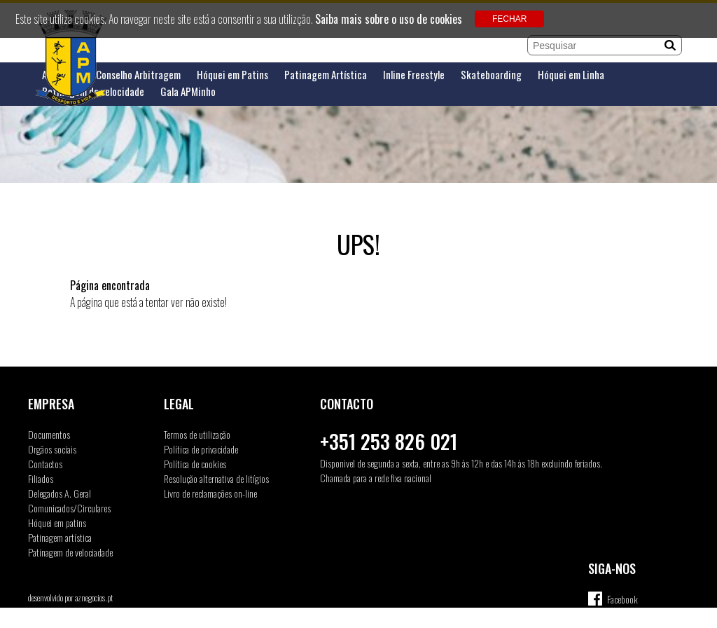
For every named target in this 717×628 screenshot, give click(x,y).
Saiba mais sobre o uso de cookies (388, 19)
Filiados (40, 478)
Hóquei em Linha (571, 74)
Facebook (622, 599)
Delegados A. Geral (59, 493)
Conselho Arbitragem (138, 74)
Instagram (623, 617)
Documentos (49, 434)
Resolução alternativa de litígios (216, 478)
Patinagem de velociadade (70, 552)
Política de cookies (195, 463)
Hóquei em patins (57, 522)
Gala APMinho (188, 91)
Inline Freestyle (414, 74)
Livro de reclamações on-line (210, 493)
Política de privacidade (201, 449)
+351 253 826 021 (388, 441)
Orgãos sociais (52, 449)
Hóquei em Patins (232, 74)
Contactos (45, 463)
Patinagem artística (60, 537)
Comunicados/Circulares (69, 507)
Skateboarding (491, 74)
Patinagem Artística (325, 74)
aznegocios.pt (94, 597)
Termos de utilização (197, 434)
